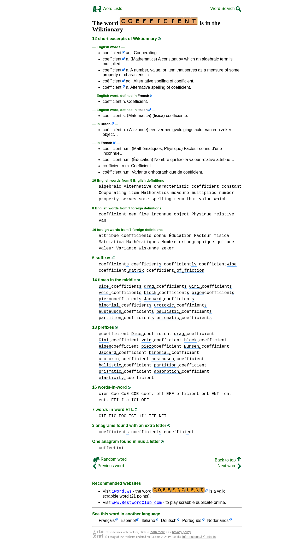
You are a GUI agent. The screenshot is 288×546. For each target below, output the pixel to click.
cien (104, 394)
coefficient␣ (121, 271)
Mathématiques (142, 242)
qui (220, 242)
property (109, 199)
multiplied (203, 193)
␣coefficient (120, 286)
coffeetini (111, 448)
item (134, 193)
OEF (145, 400)
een (132, 214)
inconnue (161, 214)
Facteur (202, 236)
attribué (109, 236)
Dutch (105, 124)
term (179, 199)
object (181, 214)
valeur (106, 248)
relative (224, 214)
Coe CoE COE (125, 394)
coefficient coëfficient (130, 264)
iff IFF (147, 416)
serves (128, 199)
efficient (188, 394)
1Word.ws (121, 491)
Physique (201, 214)
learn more (157, 533)
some (144, 199)
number (226, 193)
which (220, 199)
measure (180, 193)
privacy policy (181, 533)
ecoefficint (179, 432)
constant (231, 187)
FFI (115, 400)
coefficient (112, 53)
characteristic (171, 187)
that (191, 199)
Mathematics (155, 193)
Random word (110, 459)
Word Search (225, 8)
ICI (135, 400)
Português (191, 521)
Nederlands (217, 521)
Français (107, 521)
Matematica (111, 242)
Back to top (228, 460)
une (230, 242)
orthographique (196, 242)
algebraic (110, 187)
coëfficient (112, 81)
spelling (161, 199)
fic (125, 400)
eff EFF (165, 394)
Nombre (169, 242)
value (205, 199)
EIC (112, 416)
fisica (221, 236)
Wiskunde (149, 248)
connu (160, 236)
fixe (144, 214)
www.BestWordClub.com (136, 503)
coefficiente (136, 236)
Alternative (137, 187)
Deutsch (169, 521)
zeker (167, 248)
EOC (122, 416)
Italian (143, 110)
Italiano (148, 521)
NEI (163, 416)
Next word (229, 466)
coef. (147, 394)
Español (128, 521)
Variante (126, 248)
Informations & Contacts (199, 537)
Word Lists (107, 8)
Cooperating (112, 193)
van (102, 221)
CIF (102, 416)
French (143, 96)
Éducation (180, 236)
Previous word (108, 466)
